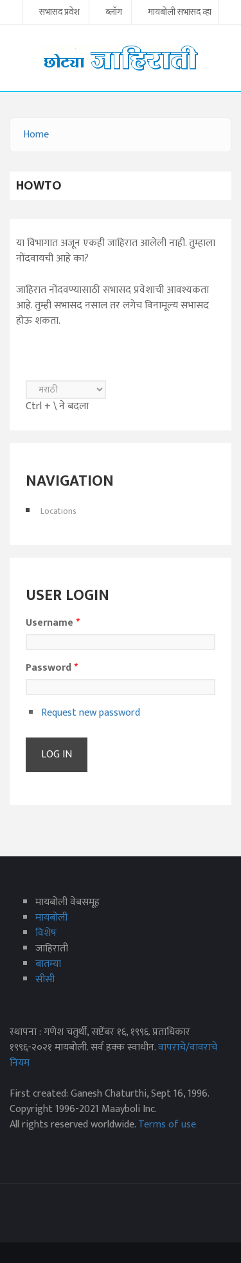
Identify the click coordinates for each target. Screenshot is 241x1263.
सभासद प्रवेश (59, 13)
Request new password (90, 712)
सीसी (45, 979)
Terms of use (167, 1124)
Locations (58, 511)
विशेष (46, 933)
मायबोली (51, 917)
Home (36, 134)
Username (53, 623)
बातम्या (48, 964)
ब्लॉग (113, 13)
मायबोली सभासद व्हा (179, 13)
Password (52, 668)
